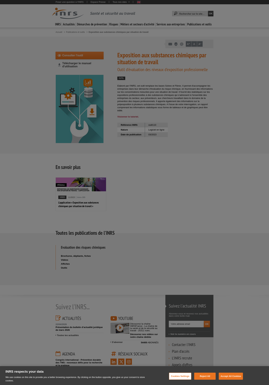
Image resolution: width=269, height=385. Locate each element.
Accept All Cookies (231, 379)
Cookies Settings (180, 379)
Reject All (205, 379)
